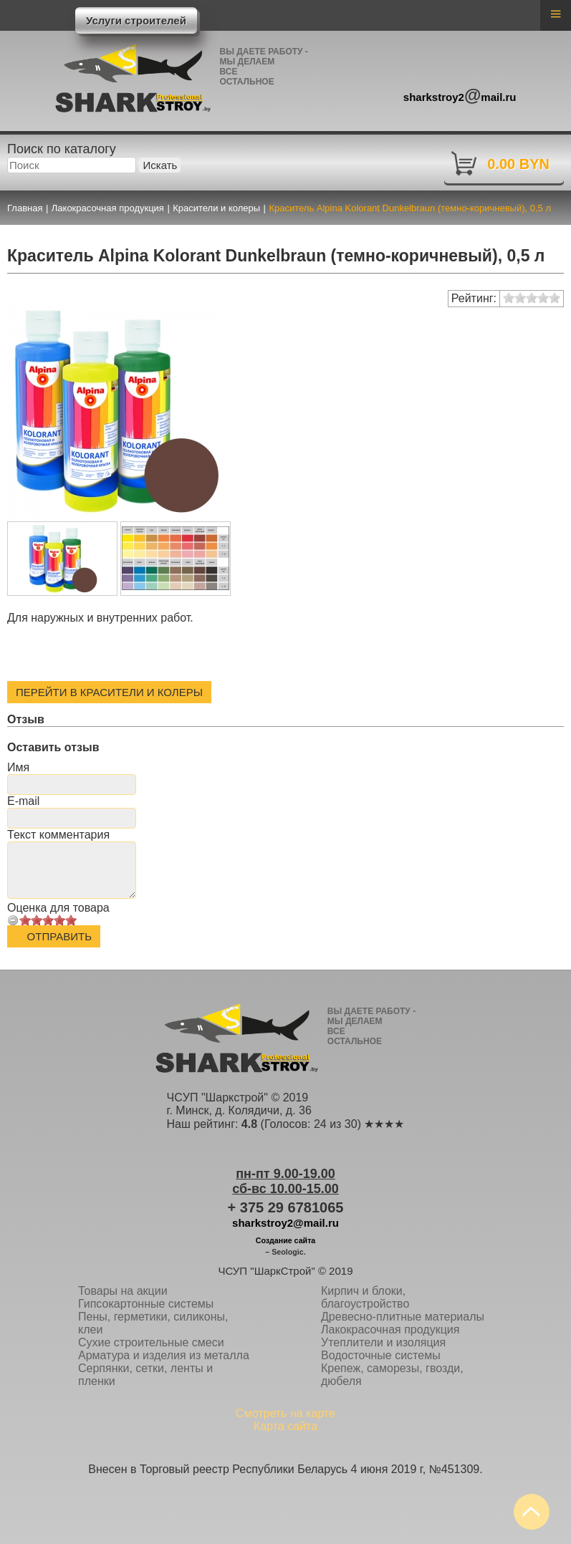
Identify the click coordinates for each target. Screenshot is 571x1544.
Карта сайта (285, 1426)
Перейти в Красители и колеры (109, 692)
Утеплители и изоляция (383, 1342)
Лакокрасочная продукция (390, 1329)
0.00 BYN (518, 164)
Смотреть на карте (285, 1413)
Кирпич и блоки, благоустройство (365, 1297)
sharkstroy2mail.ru (460, 95)
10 (71, 920)
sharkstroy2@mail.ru (285, 1223)
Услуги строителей (136, 20)
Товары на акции (123, 1291)
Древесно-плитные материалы (402, 1317)
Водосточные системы (381, 1355)
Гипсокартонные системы (145, 1304)
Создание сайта (286, 1240)
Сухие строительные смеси (151, 1342)
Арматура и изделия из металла (163, 1355)
